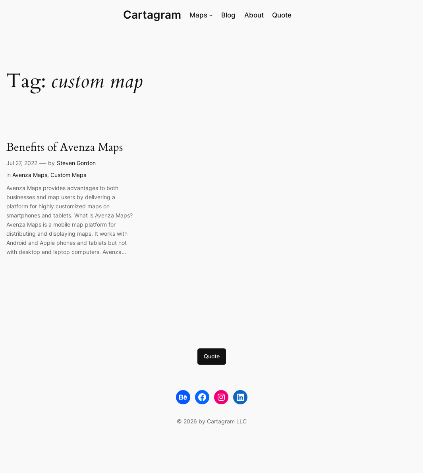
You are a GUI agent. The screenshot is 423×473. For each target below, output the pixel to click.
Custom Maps (68, 174)
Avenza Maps (29, 174)
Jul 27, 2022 (21, 163)
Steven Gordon (76, 163)
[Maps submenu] (211, 15)
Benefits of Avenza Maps (64, 147)
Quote (212, 356)
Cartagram (152, 14)
